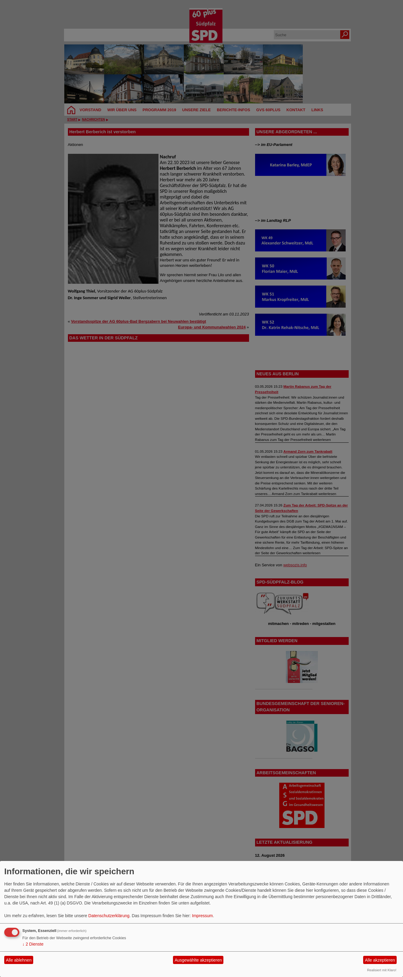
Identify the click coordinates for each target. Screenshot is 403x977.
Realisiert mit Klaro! (381, 970)
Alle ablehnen (19, 960)
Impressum (202, 915)
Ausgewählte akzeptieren (198, 960)
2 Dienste (32, 944)
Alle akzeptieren (380, 960)
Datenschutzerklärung (109, 915)
